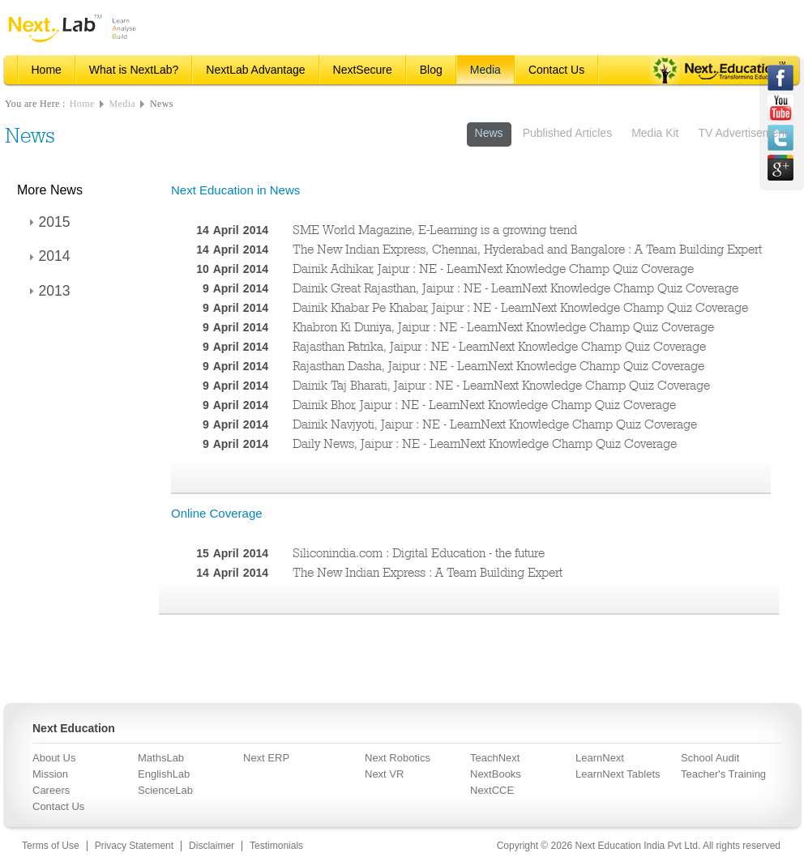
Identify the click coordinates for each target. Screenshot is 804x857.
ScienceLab (165, 790)
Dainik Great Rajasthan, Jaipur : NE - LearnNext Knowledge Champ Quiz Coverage (515, 288)
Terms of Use (50, 845)
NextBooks (495, 774)
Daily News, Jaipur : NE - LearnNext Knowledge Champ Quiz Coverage (485, 443)
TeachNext (495, 758)
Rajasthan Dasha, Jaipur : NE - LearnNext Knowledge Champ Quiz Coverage (498, 365)
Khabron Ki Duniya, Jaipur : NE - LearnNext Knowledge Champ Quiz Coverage (503, 327)
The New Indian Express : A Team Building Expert (427, 572)
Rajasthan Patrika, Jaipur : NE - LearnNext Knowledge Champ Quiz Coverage (499, 346)
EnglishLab (164, 774)
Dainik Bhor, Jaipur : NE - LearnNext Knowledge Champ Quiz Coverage (484, 404)
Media (485, 69)
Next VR (384, 774)
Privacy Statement (134, 845)
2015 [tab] (47, 222)
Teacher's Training (723, 774)
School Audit (710, 758)
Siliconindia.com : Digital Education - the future (419, 553)
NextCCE (492, 790)
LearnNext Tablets (618, 774)
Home (47, 69)
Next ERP (266, 758)
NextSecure (362, 69)
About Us (53, 758)
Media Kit (654, 132)
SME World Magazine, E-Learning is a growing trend (435, 229)
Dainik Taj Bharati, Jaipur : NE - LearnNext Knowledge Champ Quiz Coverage (501, 385)
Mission (50, 774)
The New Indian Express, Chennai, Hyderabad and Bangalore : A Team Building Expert (527, 249)
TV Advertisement (744, 132)
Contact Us (556, 69)
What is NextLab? (134, 69)
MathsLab (161, 758)
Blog (431, 69)
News (161, 103)
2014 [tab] (47, 256)
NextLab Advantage (255, 69)
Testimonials (276, 845)
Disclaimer (211, 845)
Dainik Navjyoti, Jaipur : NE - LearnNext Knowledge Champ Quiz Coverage (495, 424)
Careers (51, 790)
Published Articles (568, 132)
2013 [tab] (47, 291)
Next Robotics (397, 758)
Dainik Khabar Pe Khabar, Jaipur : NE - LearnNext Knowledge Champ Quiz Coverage (520, 307)
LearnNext (599, 758)
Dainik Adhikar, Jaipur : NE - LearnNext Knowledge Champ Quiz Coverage (493, 268)
